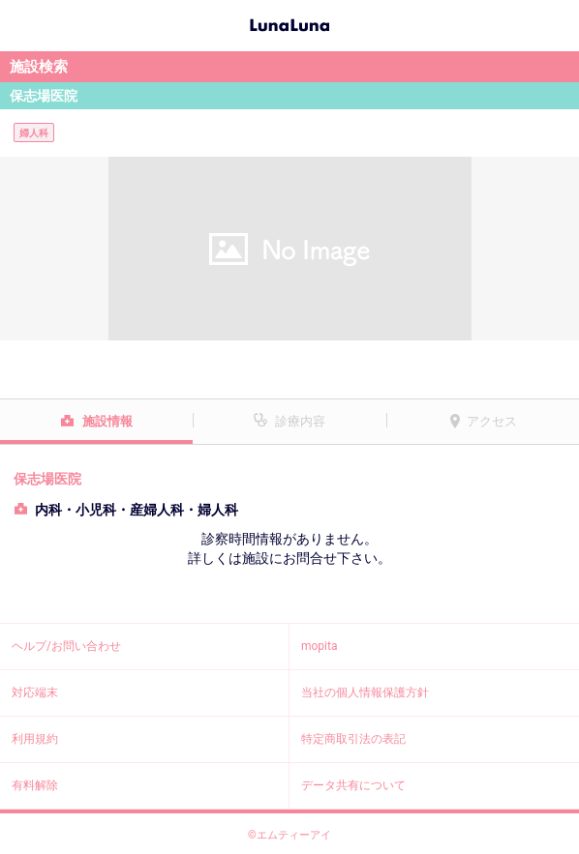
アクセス (492, 421)
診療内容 (300, 421)
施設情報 (107, 421)
